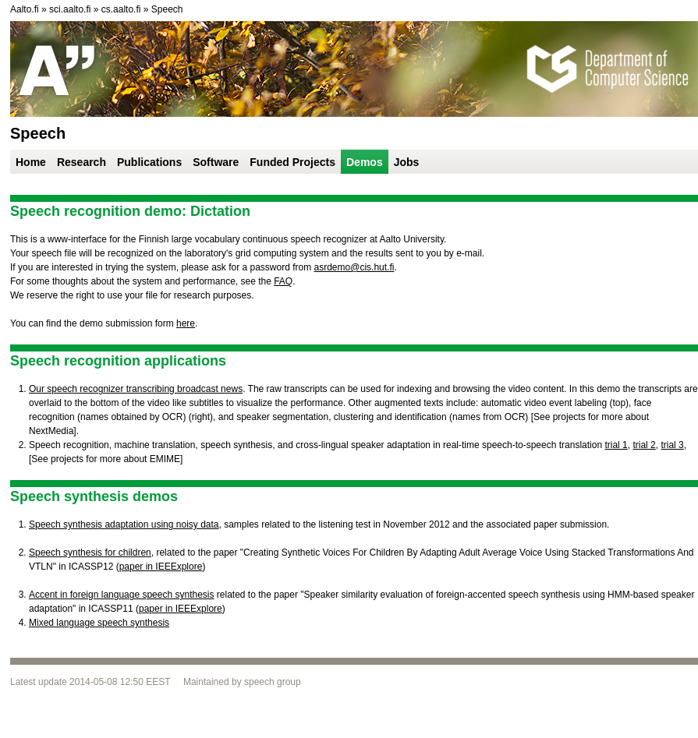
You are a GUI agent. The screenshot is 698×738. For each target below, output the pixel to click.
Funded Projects (292, 162)
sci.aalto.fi (69, 9)
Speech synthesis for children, (91, 552)
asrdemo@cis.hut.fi (354, 267)
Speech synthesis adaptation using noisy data (124, 524)
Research (81, 162)
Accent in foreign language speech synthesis (121, 594)
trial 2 (643, 445)
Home (31, 162)
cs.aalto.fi (121, 9)
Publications (149, 162)
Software (216, 162)
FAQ (283, 281)
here (185, 323)
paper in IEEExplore (161, 566)
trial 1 (615, 445)
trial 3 (672, 445)
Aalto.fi (24, 9)
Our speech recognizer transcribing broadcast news (136, 388)
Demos (364, 162)
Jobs (407, 162)
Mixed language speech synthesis (99, 622)
